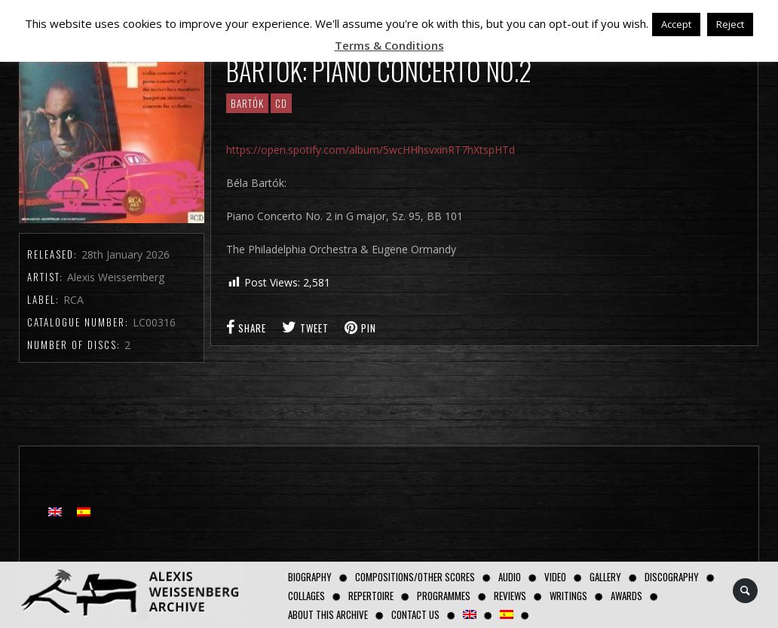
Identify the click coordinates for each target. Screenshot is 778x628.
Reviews (510, 595)
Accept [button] (676, 24)
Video (555, 576)
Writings (568, 595)
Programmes (443, 595)
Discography (672, 576)
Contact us (415, 614)
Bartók (247, 103)
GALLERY (605, 576)
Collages (306, 595)
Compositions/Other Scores (415, 576)
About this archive (328, 614)
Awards (626, 595)
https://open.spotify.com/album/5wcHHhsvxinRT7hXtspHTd (370, 149)
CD (281, 103)
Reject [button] (730, 24)
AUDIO (509, 576)
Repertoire (371, 595)
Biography (310, 576)
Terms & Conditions (389, 45)
